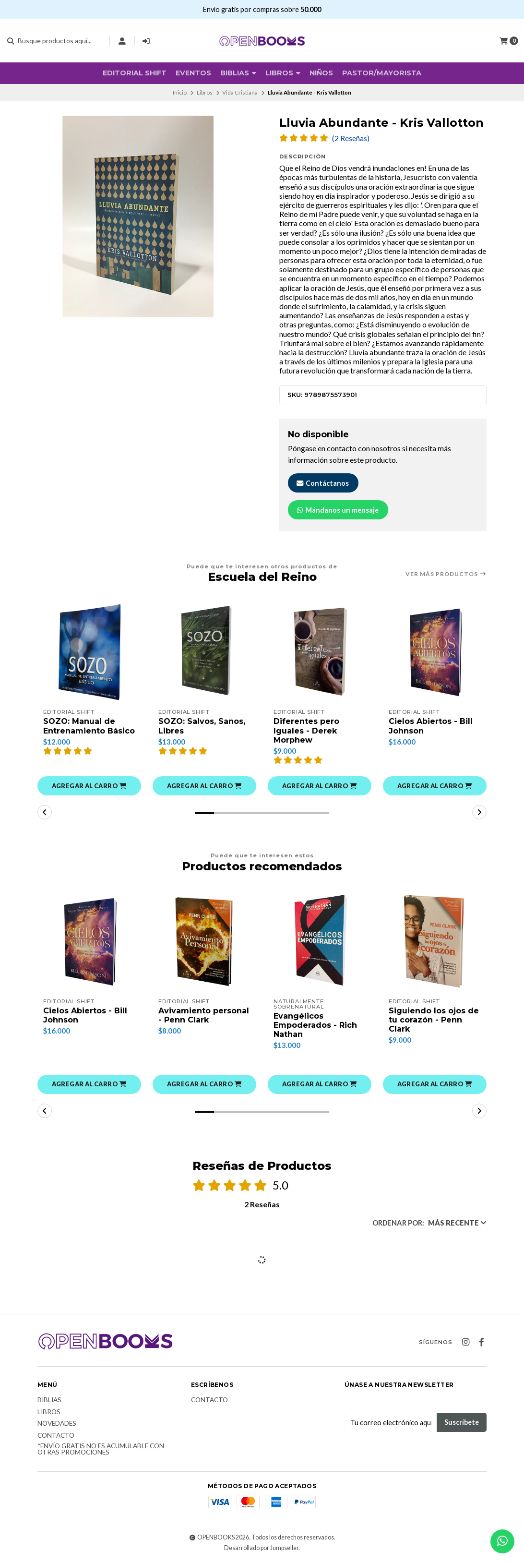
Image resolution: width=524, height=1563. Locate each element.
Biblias (49, 1400)
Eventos (193, 73)
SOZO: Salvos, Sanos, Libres (201, 726)
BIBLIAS (238, 73)
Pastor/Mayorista (381, 73)
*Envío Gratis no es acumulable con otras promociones (100, 1449)
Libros (282, 73)
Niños (321, 73)
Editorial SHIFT (135, 73)
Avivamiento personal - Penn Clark (203, 1015)
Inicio (180, 92)
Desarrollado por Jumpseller (261, 1547)
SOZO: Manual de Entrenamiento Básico (89, 726)
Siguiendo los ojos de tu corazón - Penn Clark (434, 1020)
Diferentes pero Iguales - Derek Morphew (306, 730)
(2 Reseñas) (350, 138)
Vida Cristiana (240, 92)
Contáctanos (322, 483)
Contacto (55, 1435)
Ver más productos (446, 574)
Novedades (56, 1423)
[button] (89, 785)
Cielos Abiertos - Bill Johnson (431, 726)
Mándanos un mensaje (337, 510)
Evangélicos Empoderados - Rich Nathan (315, 1025)
